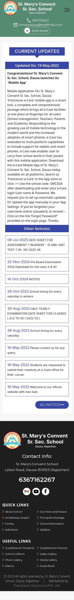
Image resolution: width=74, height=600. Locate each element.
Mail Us (9, 565)
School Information (52, 523)
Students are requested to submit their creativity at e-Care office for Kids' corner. (36, 369)
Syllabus (45, 529)
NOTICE (34, 279)
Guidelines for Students (19, 547)
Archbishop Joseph (17, 517)
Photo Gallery (13, 559)
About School (13, 511)
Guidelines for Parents (53, 547)
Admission (11, 529)
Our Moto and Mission (53, 511)
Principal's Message (52, 517)
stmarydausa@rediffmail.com (40, 25)
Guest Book (47, 565)
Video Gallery (48, 553)
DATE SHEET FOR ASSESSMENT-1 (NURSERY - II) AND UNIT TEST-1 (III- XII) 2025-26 (36, 244)
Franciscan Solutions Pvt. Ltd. (37, 585)
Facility (9, 523)
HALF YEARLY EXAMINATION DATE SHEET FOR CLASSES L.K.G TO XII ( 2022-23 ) (36, 313)
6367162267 (40, 20)
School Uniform (15, 553)
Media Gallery (48, 559)
